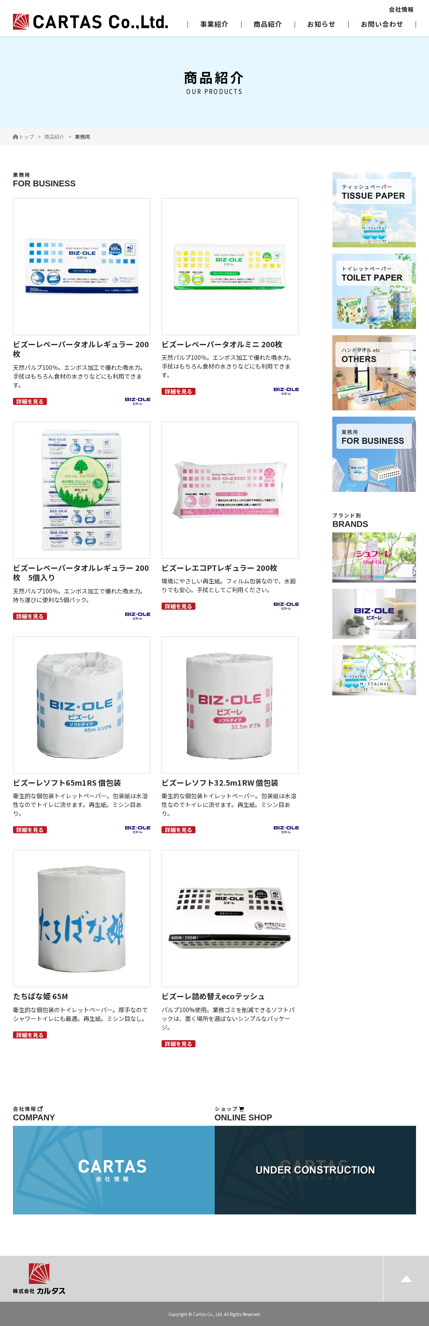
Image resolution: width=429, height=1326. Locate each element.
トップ (26, 136)
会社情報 (401, 9)
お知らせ (321, 23)
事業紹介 (214, 23)
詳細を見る (30, 401)
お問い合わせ (382, 23)
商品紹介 (268, 23)
